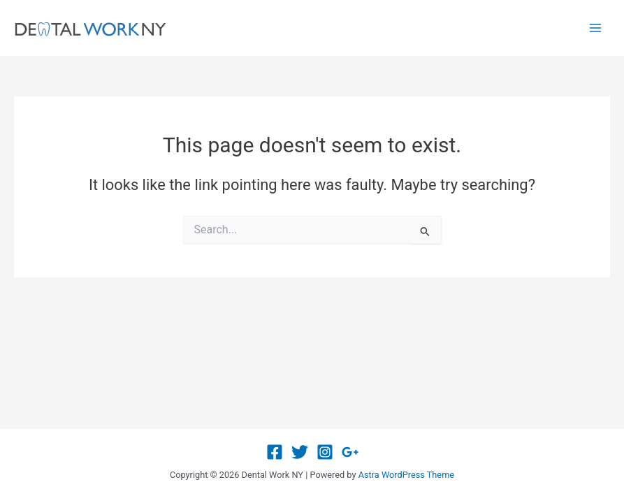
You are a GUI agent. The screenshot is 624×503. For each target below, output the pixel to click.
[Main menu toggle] (595, 28)
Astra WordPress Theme (406, 474)
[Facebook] (274, 452)
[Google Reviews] (350, 452)
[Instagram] (325, 452)
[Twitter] (299, 452)
